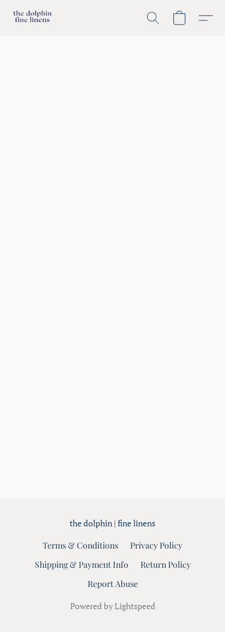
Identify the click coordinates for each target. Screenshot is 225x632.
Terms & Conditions (80, 545)
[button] (33, 18)
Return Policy (165, 564)
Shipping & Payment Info (81, 564)
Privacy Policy (156, 545)
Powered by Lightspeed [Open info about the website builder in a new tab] (112, 606)
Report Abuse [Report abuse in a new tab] (113, 583)
